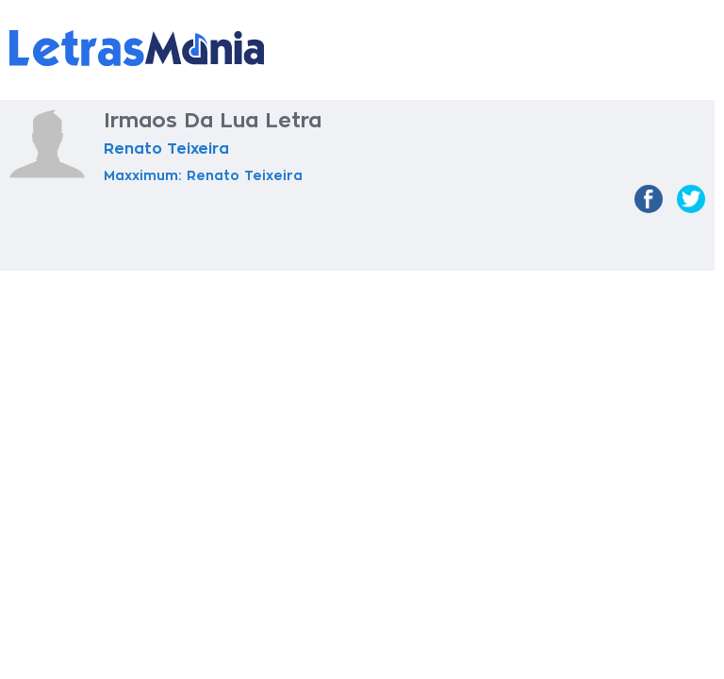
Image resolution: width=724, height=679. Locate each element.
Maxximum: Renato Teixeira (203, 175)
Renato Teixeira (166, 149)
